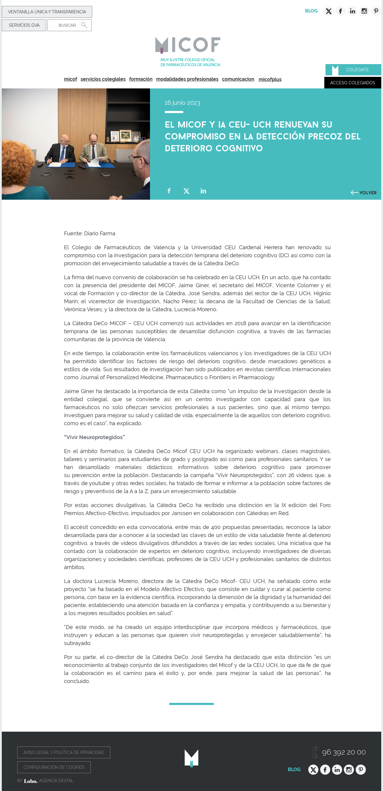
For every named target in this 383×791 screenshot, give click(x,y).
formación (141, 79)
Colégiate (357, 69)
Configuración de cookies (53, 767)
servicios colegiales (103, 79)
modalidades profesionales (187, 79)
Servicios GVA (24, 25)
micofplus (270, 79)
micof (70, 79)
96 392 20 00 (344, 752)
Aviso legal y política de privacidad (63, 752)
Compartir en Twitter (186, 191)
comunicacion (238, 79)
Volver (368, 192)
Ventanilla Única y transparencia (47, 11)
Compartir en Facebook (169, 191)
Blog (311, 11)
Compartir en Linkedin (203, 191)
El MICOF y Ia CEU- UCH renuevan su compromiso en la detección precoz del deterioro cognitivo (263, 135)
